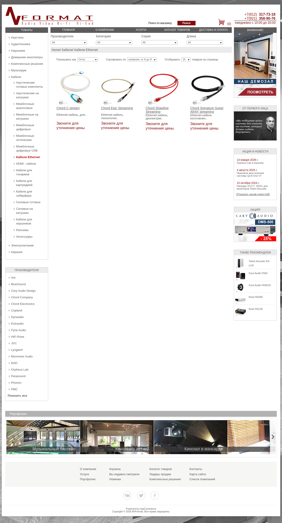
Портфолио (88, 479)
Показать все (17, 395)
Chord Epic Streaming (117, 108)
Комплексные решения (27, 63)
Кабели (16, 77)
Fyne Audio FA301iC (260, 285)
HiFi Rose (17, 336)
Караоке (16, 252)
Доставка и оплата (213, 29)
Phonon (16, 382)
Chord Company (22, 297)
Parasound (18, 376)
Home (56, 50)
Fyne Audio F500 (258, 273)
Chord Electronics (23, 304)
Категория (103, 36)
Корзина (115, 469)
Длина (191, 36)
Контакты (195, 469)
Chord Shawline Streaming (157, 109)
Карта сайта (197, 474)
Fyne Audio (18, 330)
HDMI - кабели (26, 163)
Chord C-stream (68, 108)
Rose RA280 (256, 297)
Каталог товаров (177, 29)
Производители (62, 36)
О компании (105, 29)
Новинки (115, 479)
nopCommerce (148, 508)
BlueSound (18, 284)
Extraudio (17, 323)
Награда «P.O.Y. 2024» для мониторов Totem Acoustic (252, 187)
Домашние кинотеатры (27, 57)
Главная (68, 29)
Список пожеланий (202, 479)
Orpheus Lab (19, 369)
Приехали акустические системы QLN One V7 (250, 174)
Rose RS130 (256, 309)
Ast (13, 277)
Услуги (141, 29)
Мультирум (18, 70)
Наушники (18, 50)
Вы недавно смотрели (124, 474)
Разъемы (22, 230)
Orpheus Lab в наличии (250, 162)
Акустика (17, 37)
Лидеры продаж (160, 474)
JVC (14, 343)
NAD (14, 363)
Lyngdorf (17, 350)
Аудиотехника (20, 44)
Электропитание (22, 245)
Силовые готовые (28, 202)
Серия (146, 36)
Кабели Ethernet (28, 157)
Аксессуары (24, 236)
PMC (14, 389)
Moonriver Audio (22, 356)
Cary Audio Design (23, 290)
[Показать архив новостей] (253, 194)
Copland (16, 310)
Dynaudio (17, 317)
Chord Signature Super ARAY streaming (207, 109)
